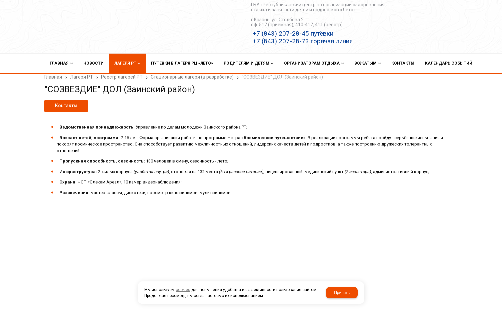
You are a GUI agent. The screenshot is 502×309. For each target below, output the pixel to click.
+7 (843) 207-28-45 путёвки (293, 33)
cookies (183, 289)
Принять (342, 292)
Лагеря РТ (81, 77)
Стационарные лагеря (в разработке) (192, 77)
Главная (53, 77)
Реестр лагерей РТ (122, 77)
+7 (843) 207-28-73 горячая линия (303, 41)
